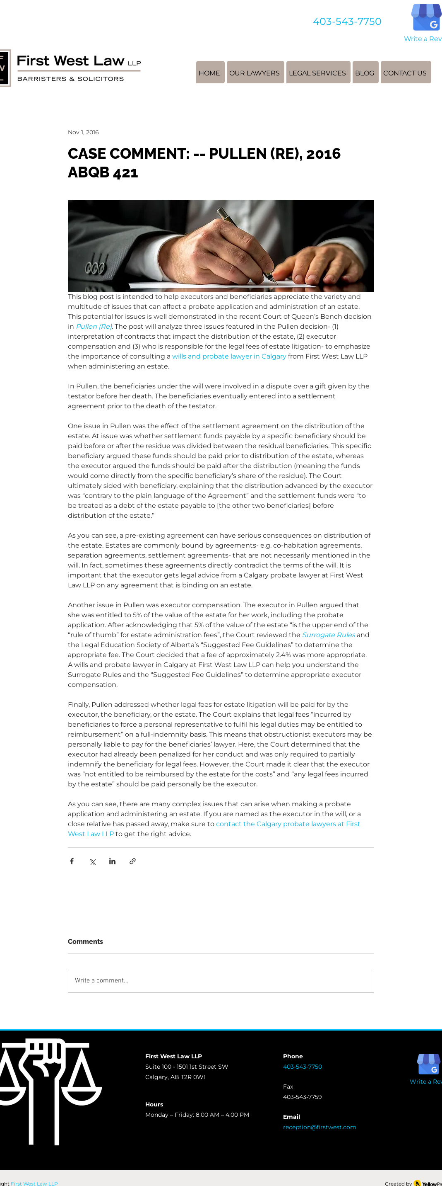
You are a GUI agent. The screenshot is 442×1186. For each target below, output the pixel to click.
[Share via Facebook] (72, 861)
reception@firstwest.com (319, 1127)
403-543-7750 (347, 21)
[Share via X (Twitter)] (92, 861)
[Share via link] (133, 861)
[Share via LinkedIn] (112, 861)
